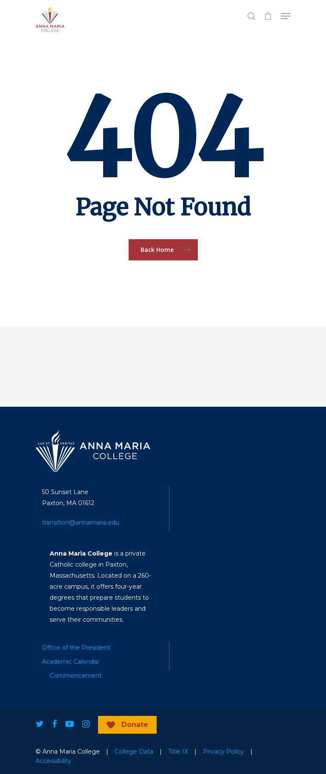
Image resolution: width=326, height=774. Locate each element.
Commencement (76, 675)
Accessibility (53, 761)
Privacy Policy (223, 751)
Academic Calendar (70, 661)
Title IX (178, 751)
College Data (134, 751)
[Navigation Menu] (285, 16)
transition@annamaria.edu (80, 522)
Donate (134, 725)
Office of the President (76, 647)
